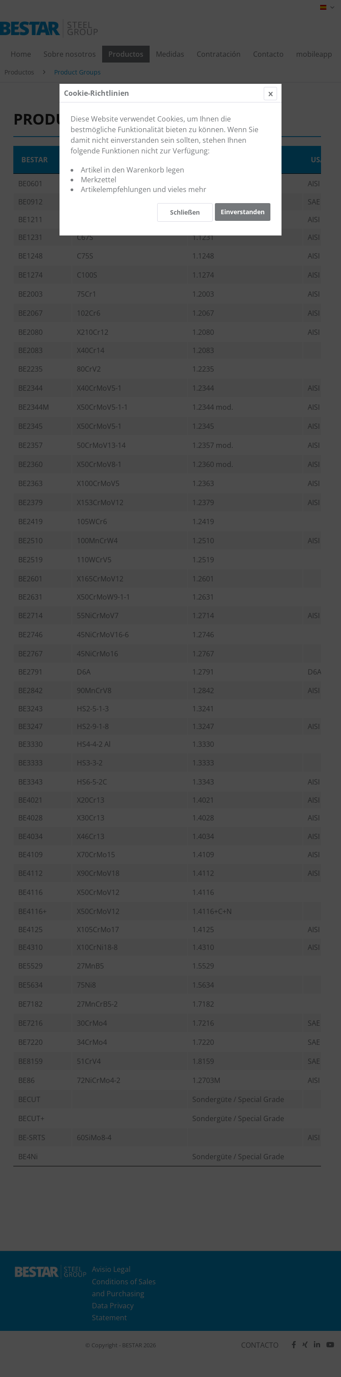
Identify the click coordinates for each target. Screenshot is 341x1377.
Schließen (185, 212)
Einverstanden (243, 212)
